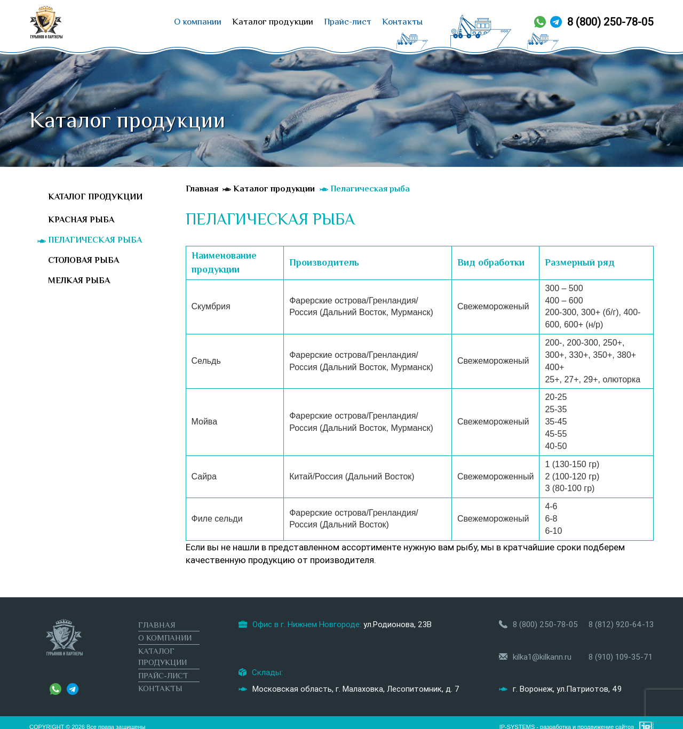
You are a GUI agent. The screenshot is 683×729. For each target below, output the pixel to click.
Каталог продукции (272, 22)
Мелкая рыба (79, 280)
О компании (197, 22)
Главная (157, 624)
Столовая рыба (83, 260)
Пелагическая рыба (95, 240)
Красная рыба (81, 220)
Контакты (402, 22)
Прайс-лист (347, 22)
